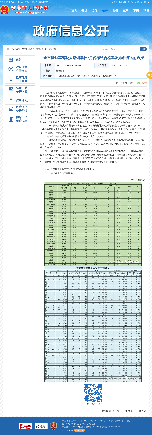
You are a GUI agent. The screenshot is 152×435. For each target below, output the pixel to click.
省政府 (13, 2)
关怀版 (130, 2)
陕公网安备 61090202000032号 (110, 427)
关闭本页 (141, 411)
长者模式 (122, 2)
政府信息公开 (41, 49)
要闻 (95, 10)
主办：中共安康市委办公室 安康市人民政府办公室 (78, 424)
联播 (146, 10)
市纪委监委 (43, 2)
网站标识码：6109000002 (91, 427)
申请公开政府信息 (115, 421)
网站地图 (65, 421)
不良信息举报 (128, 421)
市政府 (27, 2)
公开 (105, 10)
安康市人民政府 (28, 49)
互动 (126, 10)
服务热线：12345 (67, 430)
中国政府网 (4, 2)
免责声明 (74, 421)
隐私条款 (84, 421)
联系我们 (102, 421)
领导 (84, 10)
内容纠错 (129, 411)
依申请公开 (23, 100)
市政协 (34, 2)
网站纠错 (93, 421)
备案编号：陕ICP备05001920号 (89, 427)
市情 (136, 10)
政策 (19, 59)
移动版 (138, 2)
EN (149, 2)
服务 (115, 10)
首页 (74, 10)
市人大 (20, 2)
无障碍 (114, 2)
